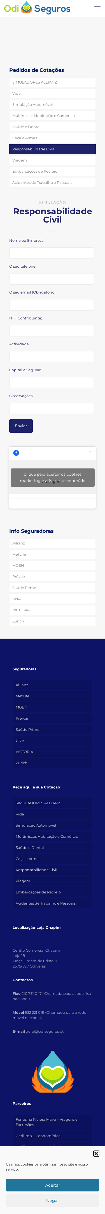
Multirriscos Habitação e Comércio (43, 115)
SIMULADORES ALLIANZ (34, 82)
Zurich (18, 621)
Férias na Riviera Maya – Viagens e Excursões (47, 1122)
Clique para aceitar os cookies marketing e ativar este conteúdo (52, 477)
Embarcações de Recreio (34, 171)
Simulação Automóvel (32, 104)
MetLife (19, 554)
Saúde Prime (24, 587)
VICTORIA (21, 610)
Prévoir (18, 576)
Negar (52, 1200)
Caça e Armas (24, 138)
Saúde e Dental (26, 126)
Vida (16, 93)
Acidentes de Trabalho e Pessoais (42, 182)
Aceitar (52, 1185)
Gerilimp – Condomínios (38, 1136)
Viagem (19, 160)
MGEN (18, 565)
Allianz (18, 543)
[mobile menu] (97, 8)
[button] (96, 1153)
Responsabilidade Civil (33, 149)
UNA (16, 599)
